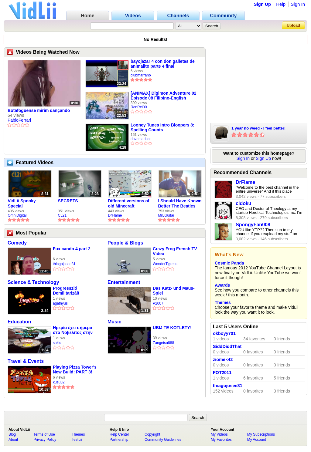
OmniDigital (17, 215)
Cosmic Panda (229, 263)
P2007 (158, 303)
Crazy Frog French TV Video (175, 251)
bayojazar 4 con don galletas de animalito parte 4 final (163, 64)
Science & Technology (33, 282)
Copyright (152, 434)
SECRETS (68, 200)
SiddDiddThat (227, 346)
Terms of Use (44, 434)
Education (19, 321)
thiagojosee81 (64, 264)
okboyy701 (224, 333)
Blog (12, 434)
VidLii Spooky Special (22, 203)
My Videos (219, 434)
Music (114, 321)
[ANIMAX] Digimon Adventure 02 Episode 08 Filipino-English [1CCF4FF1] (164, 95)
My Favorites (221, 439)
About (13, 439)
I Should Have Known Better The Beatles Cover (180, 203)
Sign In (298, 4)
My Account (256, 439)
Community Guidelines (163, 439)
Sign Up (262, 4)
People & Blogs (125, 242)
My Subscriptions (261, 434)
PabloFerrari (19, 120)
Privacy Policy (44, 439)
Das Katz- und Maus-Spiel (174, 290)
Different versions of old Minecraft (128, 203)
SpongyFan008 (253, 224)
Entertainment (124, 282)
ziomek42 (223, 359)
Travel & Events (26, 361)
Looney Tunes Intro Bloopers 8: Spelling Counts (162, 127)
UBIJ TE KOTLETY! (172, 327)
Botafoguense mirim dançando (39, 110)
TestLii (77, 439)
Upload (293, 25)
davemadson (141, 139)
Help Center (119, 434)
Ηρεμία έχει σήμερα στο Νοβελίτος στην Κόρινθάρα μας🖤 (73, 330)
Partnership (119, 439)
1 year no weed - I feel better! (258, 128)
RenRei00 (139, 107)
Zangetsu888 (163, 343)
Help (280, 4)
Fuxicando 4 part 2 (72, 248)
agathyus (60, 303)
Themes (223, 302)
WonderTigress (165, 264)
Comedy (17, 242)
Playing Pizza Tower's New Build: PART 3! (75, 369)
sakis (57, 343)
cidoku (243, 203)
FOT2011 (222, 372)
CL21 (62, 215)
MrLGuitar (166, 215)
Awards (222, 285)
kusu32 (59, 382)
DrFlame (115, 215)
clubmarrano (141, 75)
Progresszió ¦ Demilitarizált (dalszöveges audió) (73, 291)
